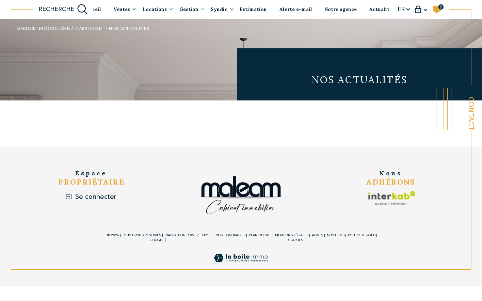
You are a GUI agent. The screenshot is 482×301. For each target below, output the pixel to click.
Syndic (219, 9)
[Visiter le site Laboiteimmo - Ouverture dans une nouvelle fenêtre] (241, 265)
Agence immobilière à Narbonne (59, 28)
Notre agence (340, 9)
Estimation (253, 9)
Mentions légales (291, 235)
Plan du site (260, 235)
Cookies (295, 240)
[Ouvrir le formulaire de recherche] (63, 9)
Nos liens (335, 235)
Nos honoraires (230, 235)
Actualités (382, 9)
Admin (317, 235)
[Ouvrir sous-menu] (134, 8)
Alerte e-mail (295, 9)
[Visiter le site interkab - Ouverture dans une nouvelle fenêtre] (385, 198)
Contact (471, 113)
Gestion (188, 9)
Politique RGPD (361, 235)
